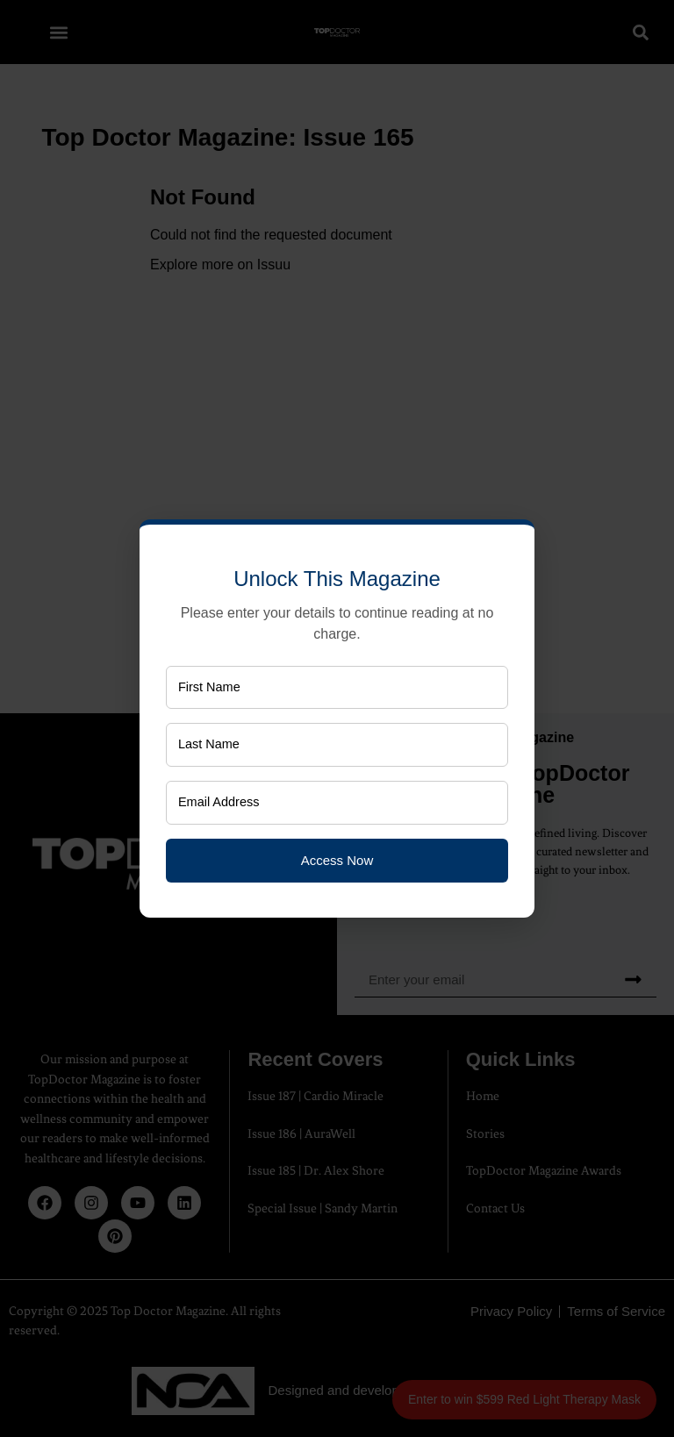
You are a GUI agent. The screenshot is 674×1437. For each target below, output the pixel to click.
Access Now (337, 863)
